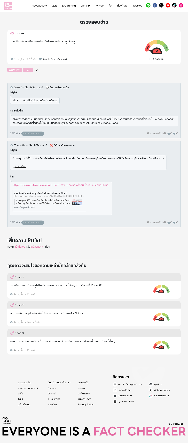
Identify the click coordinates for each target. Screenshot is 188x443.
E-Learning (69, 6)
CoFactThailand (174, 5)
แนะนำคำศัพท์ (84, 399)
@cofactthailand (181, 5)
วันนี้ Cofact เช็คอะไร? (59, 382)
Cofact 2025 (7, 420)
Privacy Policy (86, 404)
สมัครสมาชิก (37, 247)
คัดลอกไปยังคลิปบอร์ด (32, 133)
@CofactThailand (161, 5)
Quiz (54, 6)
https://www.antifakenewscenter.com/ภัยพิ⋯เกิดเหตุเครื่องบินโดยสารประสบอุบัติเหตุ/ (61, 185)
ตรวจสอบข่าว (39, 6)
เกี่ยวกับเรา (122, 6)
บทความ (85, 6)
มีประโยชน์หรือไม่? (156, 133)
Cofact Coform (168, 5)
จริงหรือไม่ (83, 382)
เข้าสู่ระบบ (137, 6)
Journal (52, 394)
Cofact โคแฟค (155, 5)
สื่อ (110, 6)
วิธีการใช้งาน (24, 404)
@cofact (148, 5)
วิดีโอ (20, 394)
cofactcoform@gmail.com (130, 384)
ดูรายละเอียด (20, 166)
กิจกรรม (99, 6)
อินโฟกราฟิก (84, 394)
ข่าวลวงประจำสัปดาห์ (28, 388)
